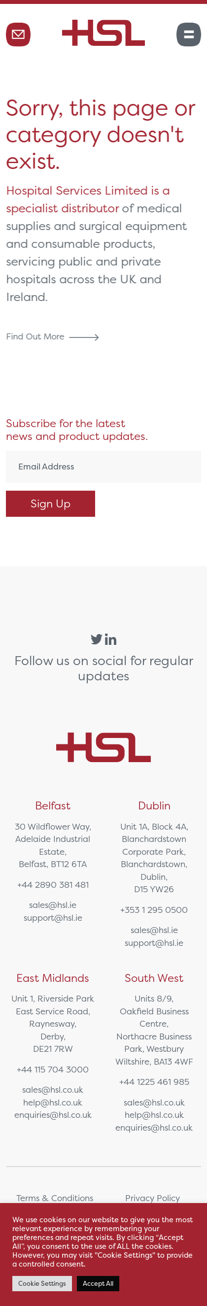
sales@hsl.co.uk (52, 1089)
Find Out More (55, 336)
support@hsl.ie (53, 917)
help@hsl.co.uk (52, 1102)
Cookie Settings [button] (42, 1283)
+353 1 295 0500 (154, 909)
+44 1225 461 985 (154, 1081)
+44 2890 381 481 (53, 884)
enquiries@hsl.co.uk (53, 1114)
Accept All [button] (98, 1283)
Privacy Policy (152, 1198)
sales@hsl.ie (52, 905)
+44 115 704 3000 (53, 1069)
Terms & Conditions (54, 1198)
